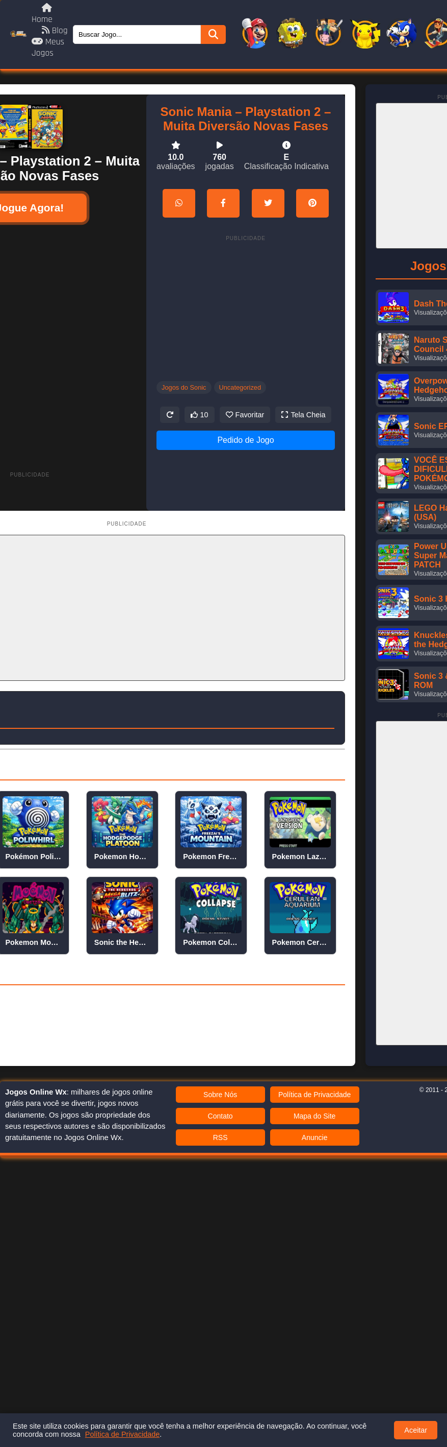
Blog (55, 30)
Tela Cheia (303, 415)
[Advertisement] (121, 337)
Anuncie (315, 1137)
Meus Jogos (48, 47)
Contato (220, 1116)
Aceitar (415, 1430)
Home (42, 14)
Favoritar (245, 415)
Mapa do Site (315, 1116)
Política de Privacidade (314, 1094)
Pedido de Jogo (245, 440)
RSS (220, 1137)
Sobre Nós (220, 1094)
